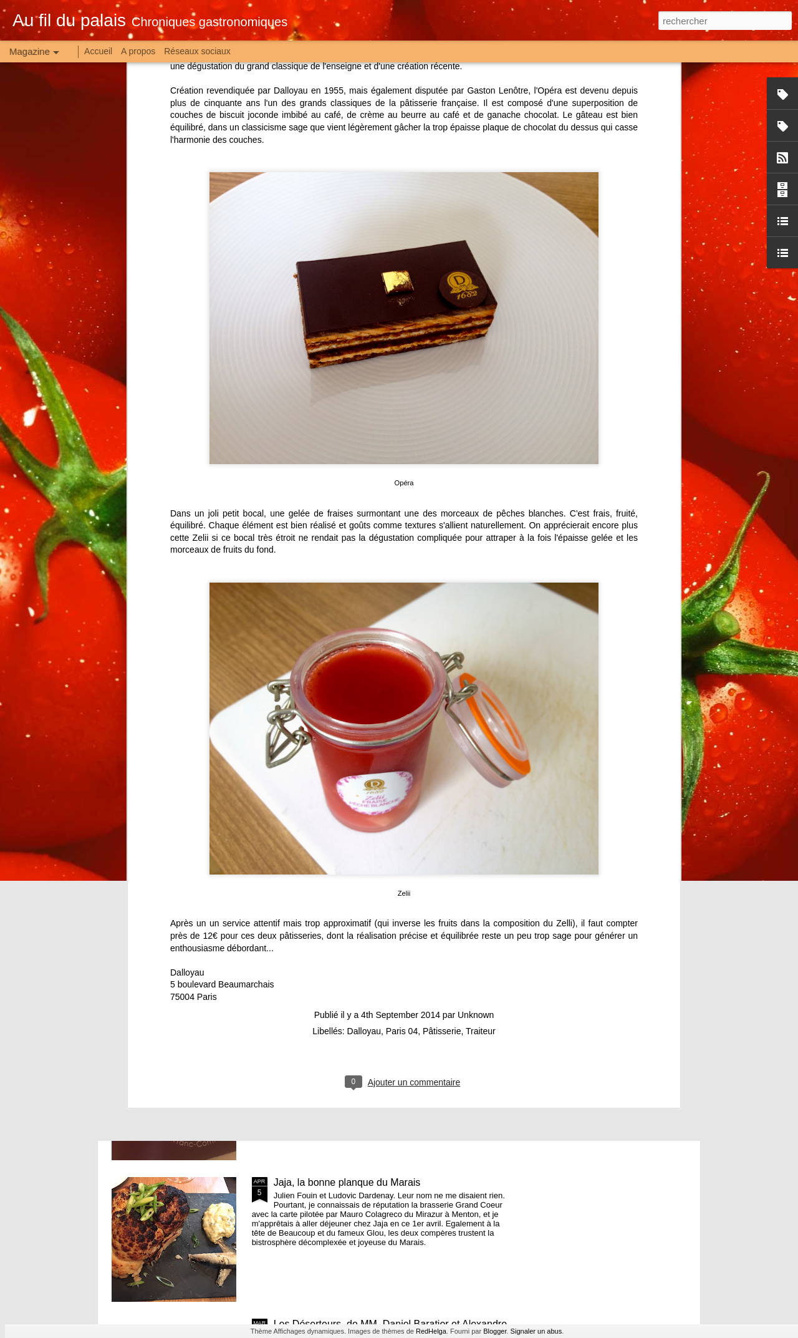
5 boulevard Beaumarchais (222, 837)
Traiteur (481, 884)
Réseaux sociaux (197, 51)
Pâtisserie (442, 884)
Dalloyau (187, 825)
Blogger (494, 1331)
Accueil (98, 51)
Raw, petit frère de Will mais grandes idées (368, 899)
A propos (138, 51)
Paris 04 (402, 884)
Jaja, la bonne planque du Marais (347, 1182)
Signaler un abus (536, 1331)
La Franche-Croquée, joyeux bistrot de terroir (373, 1040)
